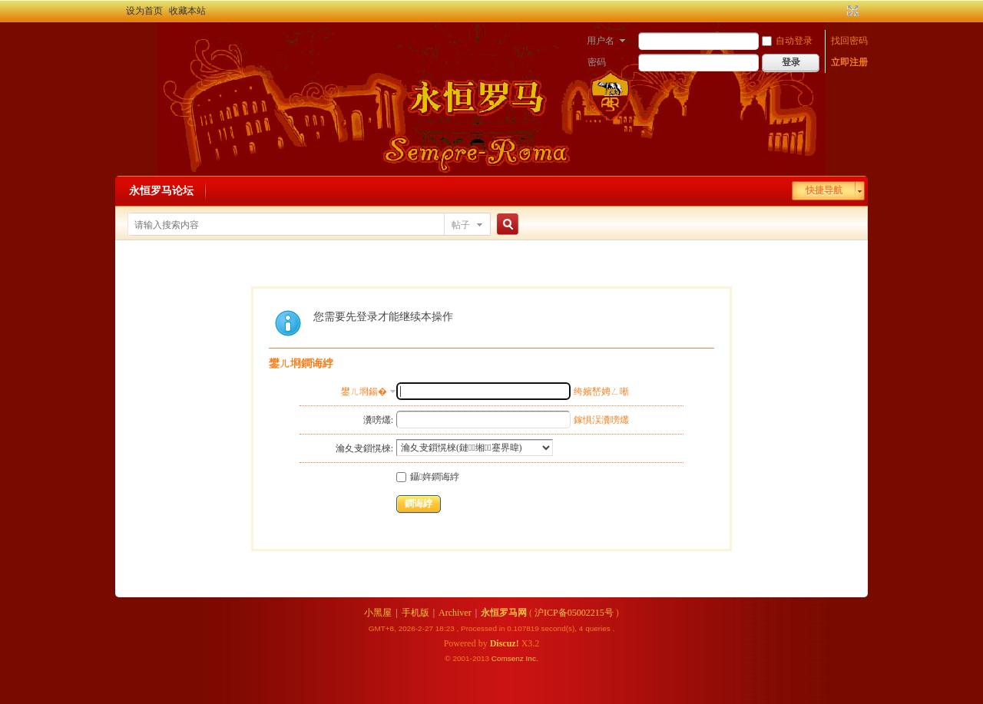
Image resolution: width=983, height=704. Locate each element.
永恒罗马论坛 (161, 191)
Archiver (455, 612)
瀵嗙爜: (378, 420)
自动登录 (787, 40)
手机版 (415, 612)
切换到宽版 (851, 11)
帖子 (461, 225)
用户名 (600, 40)
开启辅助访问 (838, 11)
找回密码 (849, 40)
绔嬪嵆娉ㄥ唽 (601, 391)
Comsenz (509, 658)
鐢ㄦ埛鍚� (364, 391)
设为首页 (144, 10)
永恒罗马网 (504, 612)
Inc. (532, 658)
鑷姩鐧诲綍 (427, 476)
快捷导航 (824, 190)
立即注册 (849, 62)
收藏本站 (187, 10)
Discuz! (504, 643)
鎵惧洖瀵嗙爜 (601, 420)
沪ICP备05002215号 (574, 612)
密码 (596, 62)
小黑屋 (378, 612)
